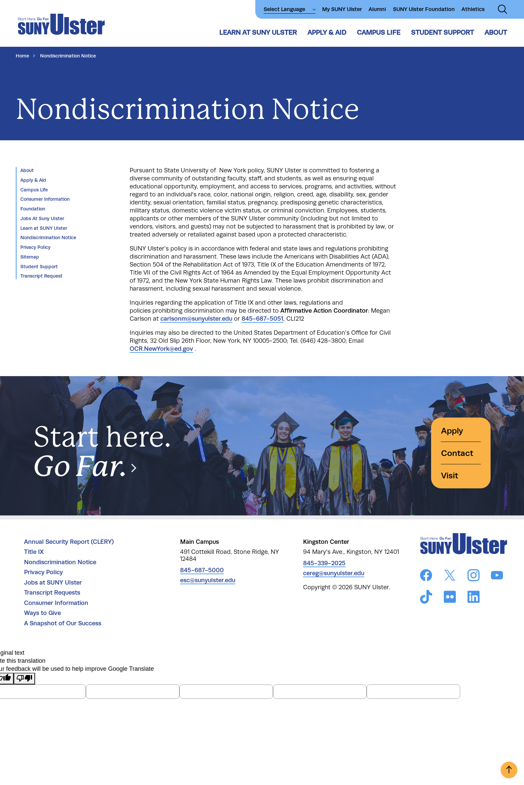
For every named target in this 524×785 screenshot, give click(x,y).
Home (22, 55)
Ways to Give (42, 613)
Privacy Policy (35, 247)
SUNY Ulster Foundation (424, 9)
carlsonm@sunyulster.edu (196, 318)
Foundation (32, 208)
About (496, 32)
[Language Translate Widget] (289, 9)
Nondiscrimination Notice (48, 237)
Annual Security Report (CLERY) (69, 541)
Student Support (442, 32)
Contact (457, 453)
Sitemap (29, 257)
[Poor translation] (24, 678)
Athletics (473, 9)
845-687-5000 (202, 570)
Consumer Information (45, 199)
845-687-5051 (262, 318)
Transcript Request (41, 276)
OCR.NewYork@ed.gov (161, 348)
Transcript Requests (52, 592)
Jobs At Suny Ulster (42, 218)
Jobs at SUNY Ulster (53, 582)
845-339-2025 (324, 563)
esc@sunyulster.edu (207, 580)
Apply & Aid (326, 32)
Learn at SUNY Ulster (258, 32)
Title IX (34, 551)
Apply (452, 431)
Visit (449, 475)
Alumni (377, 9)
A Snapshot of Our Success (62, 623)
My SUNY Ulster (342, 9)
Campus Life (378, 32)
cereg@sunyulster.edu (333, 573)
